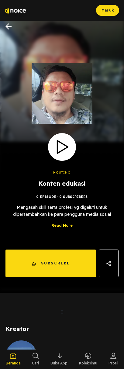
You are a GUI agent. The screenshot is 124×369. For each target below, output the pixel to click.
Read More (62, 225)
